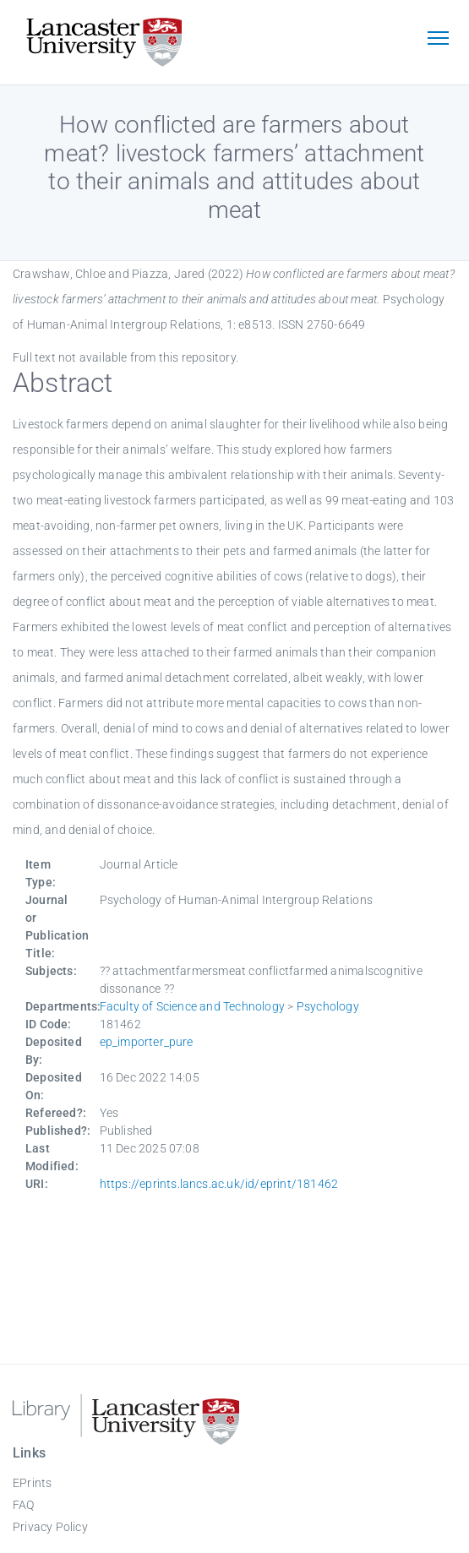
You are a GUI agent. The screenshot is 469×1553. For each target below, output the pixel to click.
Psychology (328, 1006)
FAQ (24, 1505)
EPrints (32, 1483)
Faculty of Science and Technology (193, 1006)
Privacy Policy (50, 1527)
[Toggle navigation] (437, 39)
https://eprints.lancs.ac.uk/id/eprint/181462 (219, 1184)
